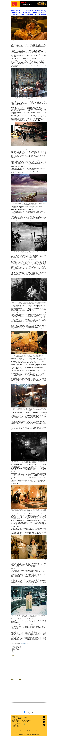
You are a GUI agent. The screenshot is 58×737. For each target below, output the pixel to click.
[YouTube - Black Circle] (44, 722)
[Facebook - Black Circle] (44, 717)
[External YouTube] (29, 666)
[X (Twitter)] (28, 712)
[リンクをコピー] (33, 712)
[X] (44, 719)
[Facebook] (24, 712)
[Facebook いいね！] (29, 731)
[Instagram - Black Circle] (44, 725)
